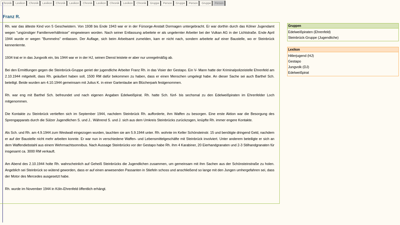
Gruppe (154, 3)
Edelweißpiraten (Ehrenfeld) (309, 32)
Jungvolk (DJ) (298, 67)
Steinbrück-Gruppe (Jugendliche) (313, 37)
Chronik (6, 3)
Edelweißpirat (298, 72)
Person (167, 3)
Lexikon (20, 3)
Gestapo (294, 61)
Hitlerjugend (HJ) (301, 56)
